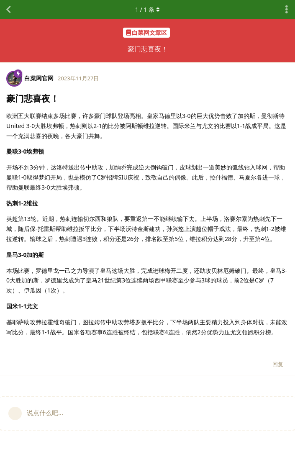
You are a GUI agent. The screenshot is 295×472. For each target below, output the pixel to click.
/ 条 (147, 9)
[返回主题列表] (8, 9)
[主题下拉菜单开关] (286, 9)
